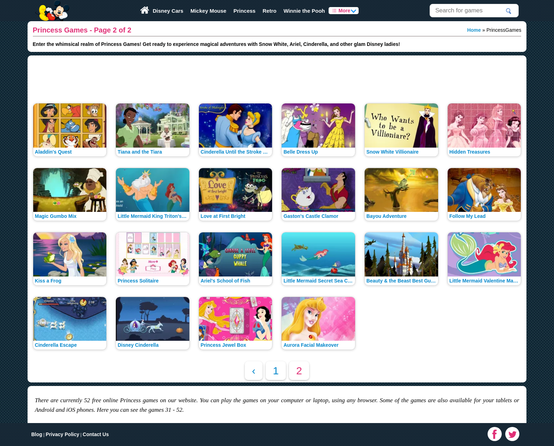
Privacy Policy (62, 434)
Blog (36, 434)
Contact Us (96, 434)
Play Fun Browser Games (51, 5)
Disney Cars (168, 11)
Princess (245, 11)
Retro (269, 11)
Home (474, 30)
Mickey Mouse (208, 11)
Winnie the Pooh (304, 11)
